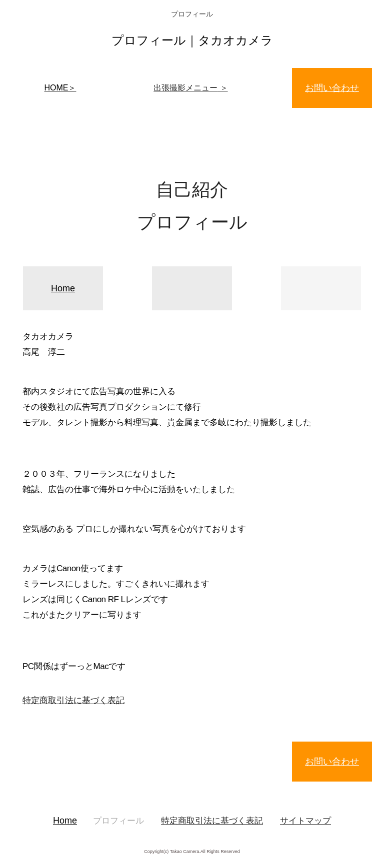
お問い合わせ (332, 88)
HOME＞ (60, 87)
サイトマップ (305, 821)
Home (63, 288)
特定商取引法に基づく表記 (73, 700)
